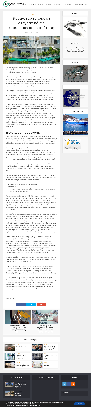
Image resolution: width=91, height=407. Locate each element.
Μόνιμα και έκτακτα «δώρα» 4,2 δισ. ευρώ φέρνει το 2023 (49, 348)
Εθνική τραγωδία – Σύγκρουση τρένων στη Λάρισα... (22, 348)
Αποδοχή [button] (79, 404)
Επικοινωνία (78, 4)
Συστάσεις (75, 43)
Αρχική (24, 4)
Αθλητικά (68, 4)
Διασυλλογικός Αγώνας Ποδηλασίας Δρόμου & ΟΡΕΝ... (75, 97)
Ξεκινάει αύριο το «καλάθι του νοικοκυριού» (48, 365)
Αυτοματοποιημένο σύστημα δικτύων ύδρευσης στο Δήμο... (21, 385)
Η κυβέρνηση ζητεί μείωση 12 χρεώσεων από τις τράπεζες (22, 357)
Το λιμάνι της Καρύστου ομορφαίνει (19, 393)
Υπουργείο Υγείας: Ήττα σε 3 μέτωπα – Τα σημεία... (50, 357)
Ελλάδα (40, 4)
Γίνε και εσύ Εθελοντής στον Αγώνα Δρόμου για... (75, 73)
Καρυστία (32, 4)
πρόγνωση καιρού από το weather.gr (73, 149)
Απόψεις (48, 4)
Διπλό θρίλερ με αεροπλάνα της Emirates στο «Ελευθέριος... (22, 365)
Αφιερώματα (58, 4)
